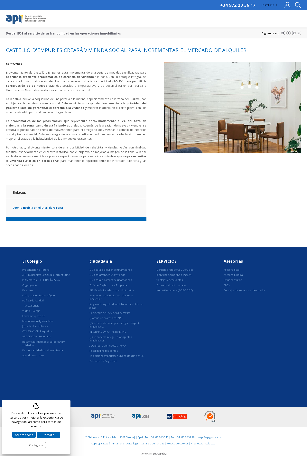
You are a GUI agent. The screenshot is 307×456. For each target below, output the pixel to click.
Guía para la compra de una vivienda (110, 280)
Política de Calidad (33, 300)
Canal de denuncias (152, 443)
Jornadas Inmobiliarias (35, 326)
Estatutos (27, 290)
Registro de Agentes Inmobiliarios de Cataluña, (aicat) (116, 305)
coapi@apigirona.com (209, 437)
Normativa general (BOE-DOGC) (174, 290)
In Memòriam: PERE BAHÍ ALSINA (41, 280)
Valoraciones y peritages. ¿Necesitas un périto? (116, 356)
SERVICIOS (166, 261)
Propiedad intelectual (203, 443)
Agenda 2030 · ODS (33, 355)
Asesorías (233, 261)
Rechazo (48, 435)
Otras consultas (233, 280)
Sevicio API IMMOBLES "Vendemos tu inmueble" (111, 297)
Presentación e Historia (36, 269)
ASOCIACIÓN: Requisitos (36, 336)
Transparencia (30, 305)
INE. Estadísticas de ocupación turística (111, 290)
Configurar (36, 445)
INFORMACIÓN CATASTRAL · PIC (107, 331)
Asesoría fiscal (232, 269)
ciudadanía (100, 261)
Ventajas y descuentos (169, 280)
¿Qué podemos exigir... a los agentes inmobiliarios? (110, 338)
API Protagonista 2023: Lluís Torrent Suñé (46, 275)
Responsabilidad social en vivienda (42, 350)
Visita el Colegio (31, 311)
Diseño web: (153, 453)
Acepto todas (24, 435)
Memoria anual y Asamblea (37, 321)
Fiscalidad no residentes (103, 350)
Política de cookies (177, 443)
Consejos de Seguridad (102, 361)
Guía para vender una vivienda (107, 275)
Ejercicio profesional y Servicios (174, 269)
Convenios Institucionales (171, 285)
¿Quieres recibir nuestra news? (107, 345)
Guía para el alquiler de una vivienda (110, 269)
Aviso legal (132, 443)
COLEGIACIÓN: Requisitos (37, 331)
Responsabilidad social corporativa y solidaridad (43, 343)
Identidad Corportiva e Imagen (173, 275)
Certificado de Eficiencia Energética (110, 313)
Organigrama (29, 285)
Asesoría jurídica (233, 275)
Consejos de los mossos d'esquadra (244, 290)
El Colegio (32, 261)
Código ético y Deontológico (38, 295)
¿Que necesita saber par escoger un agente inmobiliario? (115, 324)
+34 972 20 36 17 (238, 5)
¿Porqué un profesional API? (105, 318)
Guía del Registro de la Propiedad (108, 285)
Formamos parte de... (34, 316)
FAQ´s (227, 285)
